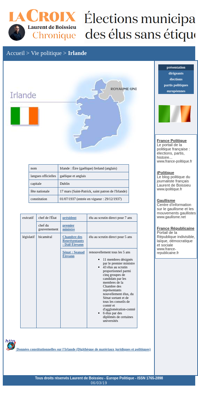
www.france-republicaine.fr (168, 251)
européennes (176, 91)
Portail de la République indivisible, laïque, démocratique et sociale (176, 238)
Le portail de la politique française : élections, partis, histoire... (173, 151)
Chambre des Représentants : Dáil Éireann (73, 240)
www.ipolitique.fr (169, 189)
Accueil (15, 53)
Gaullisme (166, 200)
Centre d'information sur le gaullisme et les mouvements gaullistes (176, 209)
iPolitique (165, 173)
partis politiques (176, 85)
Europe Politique (120, 378)
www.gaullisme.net (171, 217)
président (69, 218)
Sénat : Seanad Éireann (73, 254)
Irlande (77, 53)
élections (176, 79)
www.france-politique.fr (174, 161)
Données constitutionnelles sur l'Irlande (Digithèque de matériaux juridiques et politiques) (78, 349)
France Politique (172, 141)
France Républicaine (176, 228)
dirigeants (176, 73)
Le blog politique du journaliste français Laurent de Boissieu (174, 181)
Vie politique (46, 53)
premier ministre (68, 227)
